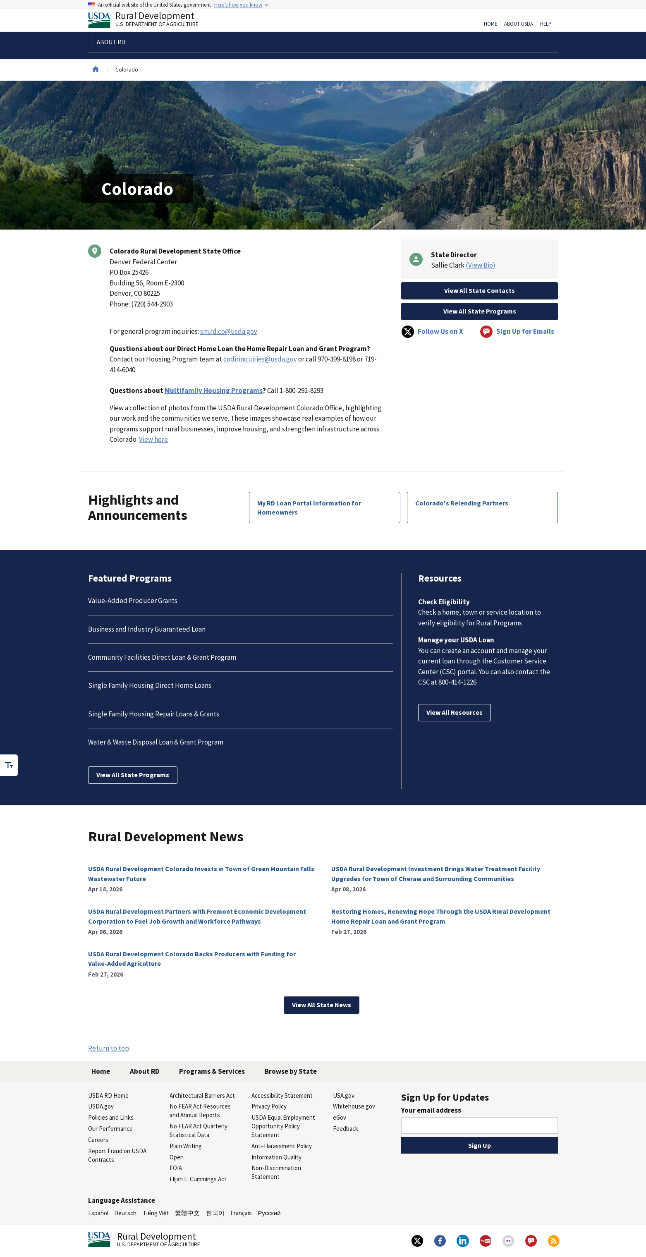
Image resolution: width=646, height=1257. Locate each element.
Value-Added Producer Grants (132, 600)
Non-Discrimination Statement (276, 1172)
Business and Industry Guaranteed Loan (147, 629)
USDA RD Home (108, 1095)
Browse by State (291, 1071)
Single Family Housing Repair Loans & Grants (153, 713)
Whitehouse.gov (354, 1106)
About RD (144, 1071)
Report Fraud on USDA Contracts (117, 1155)
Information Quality (276, 1157)
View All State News (321, 1005)
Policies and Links (111, 1117)
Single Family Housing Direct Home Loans (149, 685)
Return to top (108, 1048)
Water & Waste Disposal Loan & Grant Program (155, 742)
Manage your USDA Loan (456, 639)
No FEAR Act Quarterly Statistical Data (198, 1130)
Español (98, 1213)
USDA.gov (101, 1106)
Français (241, 1213)
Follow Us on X (432, 331)
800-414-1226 (457, 682)
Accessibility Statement (282, 1095)
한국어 (215, 1213)
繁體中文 (187, 1213)
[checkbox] (9, 765)
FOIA (176, 1168)
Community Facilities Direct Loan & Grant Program (162, 657)
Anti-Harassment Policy (281, 1146)
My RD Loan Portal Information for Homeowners (309, 507)
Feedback (345, 1128)
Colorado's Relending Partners (461, 503)
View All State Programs (479, 311)
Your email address (431, 1110)
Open (177, 1157)
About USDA (518, 24)
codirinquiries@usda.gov (260, 359)
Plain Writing (186, 1146)
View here (153, 439)
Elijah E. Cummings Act (198, 1179)
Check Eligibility (444, 601)
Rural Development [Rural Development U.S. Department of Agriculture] (150, 21)
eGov (339, 1117)
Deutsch (125, 1213)
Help (545, 24)
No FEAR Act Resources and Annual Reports (200, 1110)
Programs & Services (212, 1071)
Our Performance (110, 1128)
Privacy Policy (269, 1106)
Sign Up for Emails (517, 331)
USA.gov (343, 1095)
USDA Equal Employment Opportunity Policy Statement (283, 1126)
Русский (269, 1213)
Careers (98, 1140)
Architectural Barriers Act (202, 1095)
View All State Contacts (479, 290)
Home (490, 24)
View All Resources (454, 712)
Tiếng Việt (156, 1213)
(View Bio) (480, 265)
